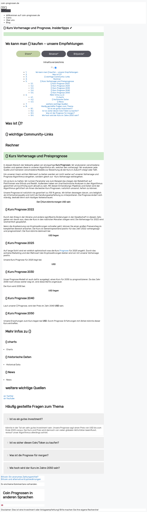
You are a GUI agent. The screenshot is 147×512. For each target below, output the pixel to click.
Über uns (10, 20)
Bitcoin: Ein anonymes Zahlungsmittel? (19, 477)
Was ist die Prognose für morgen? (60, 113)
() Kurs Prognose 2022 (60, 83)
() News (60, 102)
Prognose (64, 250)
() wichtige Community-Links (57, 77)
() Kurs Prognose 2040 (60, 90)
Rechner (57, 79)
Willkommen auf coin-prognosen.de (23, 15)
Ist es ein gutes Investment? (60, 108)
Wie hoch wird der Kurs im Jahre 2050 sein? (60, 115)
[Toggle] (55, 68)
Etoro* (28, 54)
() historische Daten (60, 99)
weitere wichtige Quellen (57, 104)
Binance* (53, 54)
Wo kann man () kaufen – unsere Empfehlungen (57, 72)
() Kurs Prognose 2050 (60, 93)
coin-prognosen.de (10, 3)
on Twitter (8, 396)
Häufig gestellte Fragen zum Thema (57, 106)
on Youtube (9, 398)
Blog (8, 22)
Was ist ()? (57, 74)
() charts (60, 97)
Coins (8, 18)
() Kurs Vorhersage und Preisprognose (57, 81)
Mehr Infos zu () (57, 95)
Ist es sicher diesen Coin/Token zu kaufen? (60, 111)
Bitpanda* (79, 54)
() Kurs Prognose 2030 (60, 88)
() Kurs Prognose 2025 (60, 86)
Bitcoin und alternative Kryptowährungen (21, 479)
